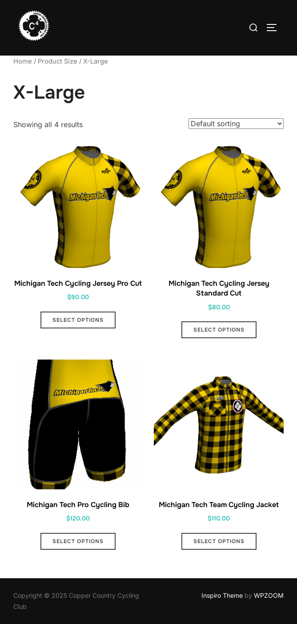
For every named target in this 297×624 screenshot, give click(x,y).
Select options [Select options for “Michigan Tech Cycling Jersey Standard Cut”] (219, 329)
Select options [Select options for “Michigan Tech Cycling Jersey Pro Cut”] (78, 320)
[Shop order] (236, 123)
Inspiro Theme (222, 595)
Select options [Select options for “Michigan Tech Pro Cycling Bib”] (78, 541)
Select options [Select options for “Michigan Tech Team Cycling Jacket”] (219, 541)
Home (22, 61)
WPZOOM (269, 595)
